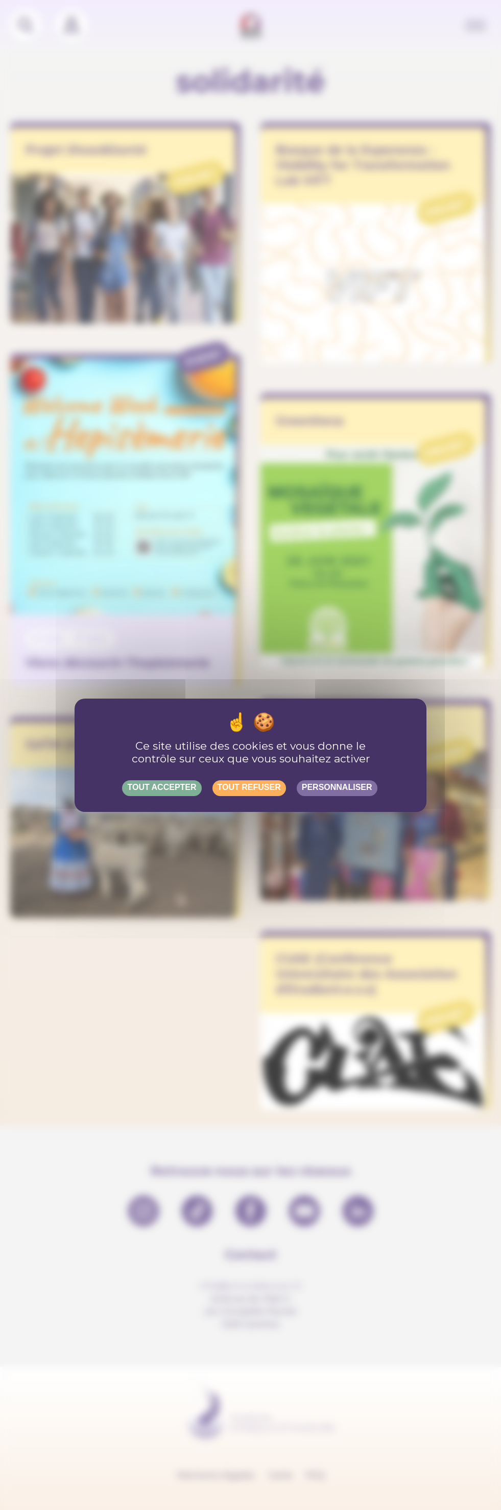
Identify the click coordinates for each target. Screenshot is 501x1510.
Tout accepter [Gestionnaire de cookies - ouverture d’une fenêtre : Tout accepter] (161, 787)
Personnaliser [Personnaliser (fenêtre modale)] (337, 787)
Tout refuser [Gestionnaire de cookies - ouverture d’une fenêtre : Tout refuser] (249, 787)
